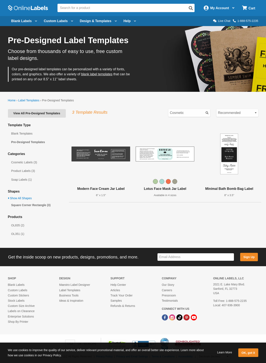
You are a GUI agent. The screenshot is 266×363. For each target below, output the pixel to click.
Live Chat (221, 20)
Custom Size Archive (21, 306)
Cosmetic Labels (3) (24, 162)
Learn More (224, 352)
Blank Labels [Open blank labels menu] (24, 21)
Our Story (168, 284)
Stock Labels (16, 300)
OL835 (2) (17, 225)
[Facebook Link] (165, 317)
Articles (115, 290)
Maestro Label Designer (74, 284)
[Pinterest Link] (187, 317)
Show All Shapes (20, 198)
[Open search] (191, 8)
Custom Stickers (18, 295)
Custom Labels (17, 290)
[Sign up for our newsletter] (195, 257)
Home (12, 100)
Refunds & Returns (122, 306)
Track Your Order (121, 295)
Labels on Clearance (21, 311)
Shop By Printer (18, 321)
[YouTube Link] (194, 317)
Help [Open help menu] (130, 21)
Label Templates (28, 100)
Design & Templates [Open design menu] (98, 21)
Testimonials (170, 300)
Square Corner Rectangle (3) (31, 205)
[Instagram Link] (172, 317)
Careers (167, 290)
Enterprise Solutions (21, 316)
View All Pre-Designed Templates (36, 113)
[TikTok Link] (179, 317)
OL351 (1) (17, 234)
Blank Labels (16, 284)
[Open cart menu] (248, 8)
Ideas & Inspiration (71, 300)
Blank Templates (21, 133)
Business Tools (69, 295)
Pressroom (169, 295)
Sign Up (249, 257)
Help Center (118, 284)
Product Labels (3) (23, 171)
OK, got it (248, 352)
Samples (116, 300)
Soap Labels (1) (21, 179)
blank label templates (96, 74)
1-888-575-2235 (245, 21)
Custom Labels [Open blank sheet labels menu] (58, 21)
